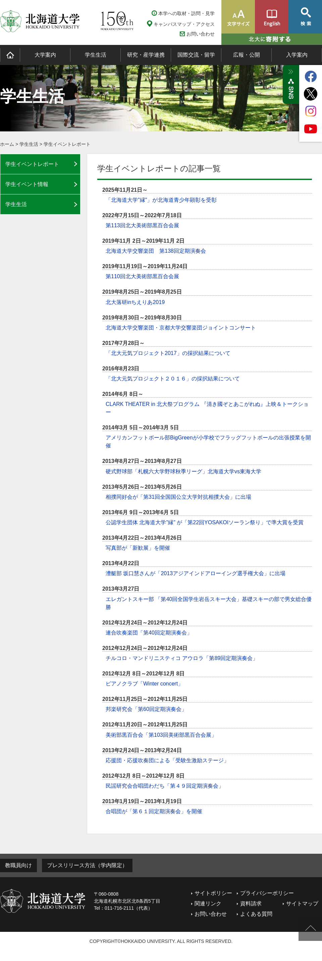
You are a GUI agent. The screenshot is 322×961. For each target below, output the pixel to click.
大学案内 (45, 55)
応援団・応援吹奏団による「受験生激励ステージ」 (167, 760)
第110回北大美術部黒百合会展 (142, 276)
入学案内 (297, 55)
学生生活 (95, 55)
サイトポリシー (213, 893)
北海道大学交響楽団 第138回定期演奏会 (156, 251)
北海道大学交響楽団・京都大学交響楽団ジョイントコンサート (181, 328)
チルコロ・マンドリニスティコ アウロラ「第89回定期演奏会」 (182, 658)
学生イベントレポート (67, 144)
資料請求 (251, 903)
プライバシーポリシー (267, 893)
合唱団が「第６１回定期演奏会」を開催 (154, 811)
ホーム (7, 144)
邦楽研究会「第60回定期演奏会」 (146, 709)
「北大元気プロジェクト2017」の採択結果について (168, 353)
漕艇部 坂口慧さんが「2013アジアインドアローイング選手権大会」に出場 (195, 573)
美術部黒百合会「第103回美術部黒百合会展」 (161, 735)
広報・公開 (246, 55)
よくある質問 (256, 914)
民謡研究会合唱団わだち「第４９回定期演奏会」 (165, 786)
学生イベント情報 (26, 184)
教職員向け (18, 865)
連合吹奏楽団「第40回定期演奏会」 (149, 633)
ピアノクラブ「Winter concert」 (144, 683)
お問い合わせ (200, 34)
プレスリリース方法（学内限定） (87, 865)
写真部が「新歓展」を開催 (138, 548)
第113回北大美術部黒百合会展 (142, 225)
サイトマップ (302, 903)
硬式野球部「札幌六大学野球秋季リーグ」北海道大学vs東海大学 (183, 471)
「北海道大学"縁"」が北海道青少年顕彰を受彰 (161, 200)
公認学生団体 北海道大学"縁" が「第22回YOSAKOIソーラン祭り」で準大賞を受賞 (205, 522)
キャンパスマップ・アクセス (184, 24)
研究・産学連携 (146, 55)
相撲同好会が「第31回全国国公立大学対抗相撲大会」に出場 (178, 497)
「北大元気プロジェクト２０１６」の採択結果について (173, 378)
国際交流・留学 (196, 55)
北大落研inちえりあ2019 (135, 302)
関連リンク (208, 903)
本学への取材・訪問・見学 (186, 13)
